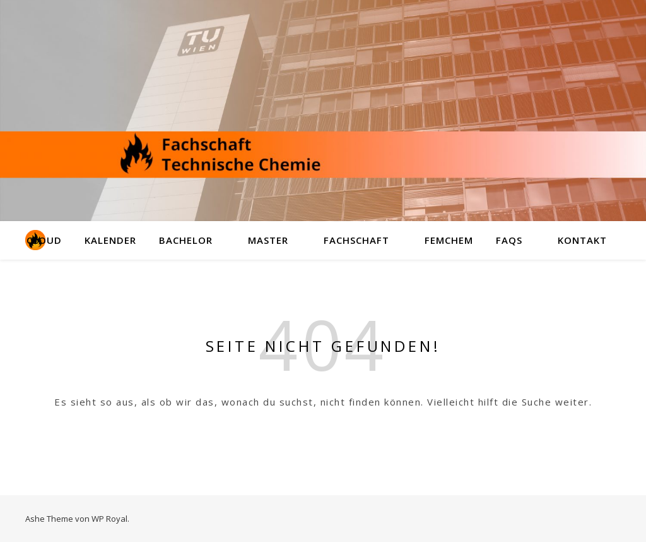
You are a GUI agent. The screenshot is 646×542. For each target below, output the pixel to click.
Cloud (44, 240)
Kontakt (582, 240)
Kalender (110, 240)
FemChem (449, 240)
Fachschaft (356, 240)
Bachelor (186, 240)
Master (268, 240)
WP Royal (109, 518)
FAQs (509, 240)
